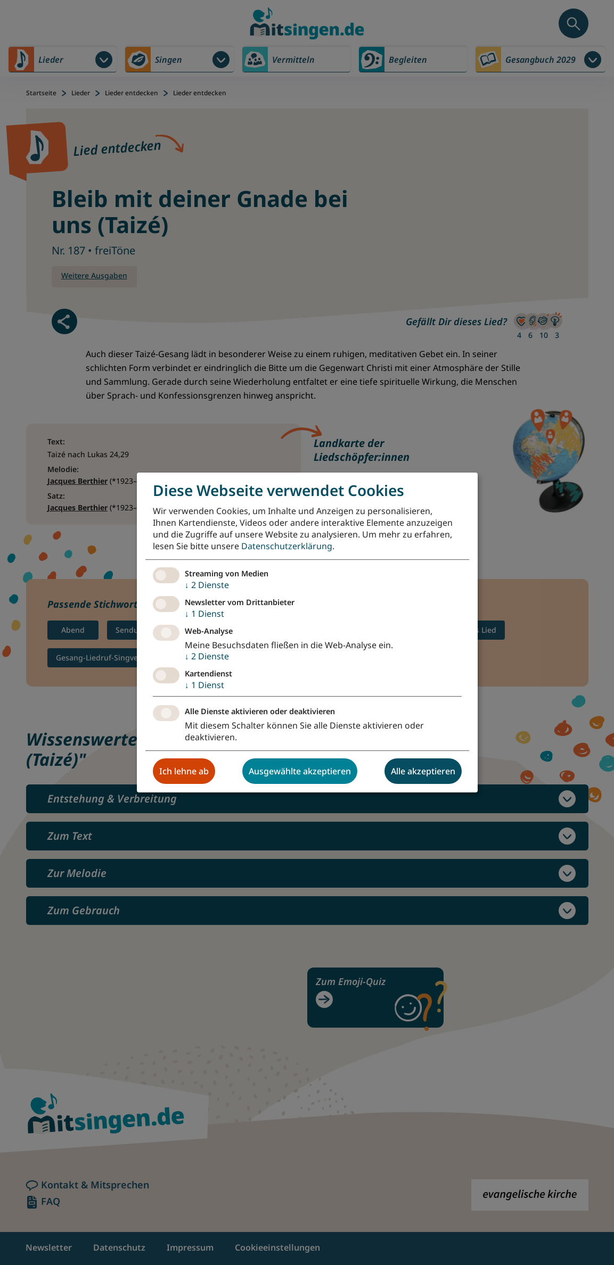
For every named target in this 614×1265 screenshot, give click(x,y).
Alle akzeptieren (423, 771)
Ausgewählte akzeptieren (300, 771)
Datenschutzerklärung (286, 546)
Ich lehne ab (184, 771)
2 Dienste (207, 585)
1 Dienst (204, 613)
